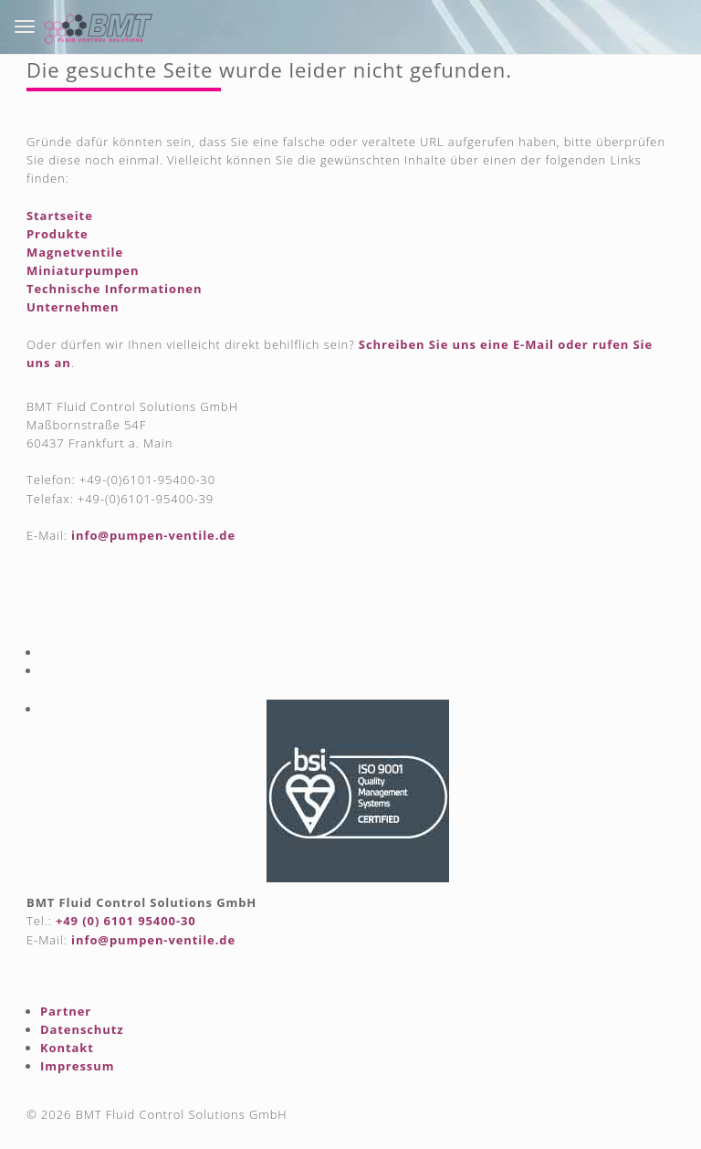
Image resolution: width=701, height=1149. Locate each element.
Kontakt (67, 1047)
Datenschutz (82, 1029)
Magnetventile (74, 252)
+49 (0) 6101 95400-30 (126, 920)
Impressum (77, 1066)
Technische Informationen (114, 288)
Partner (65, 1011)
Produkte (57, 234)
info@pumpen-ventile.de (153, 535)
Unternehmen (72, 307)
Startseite (59, 215)
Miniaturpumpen (82, 270)
